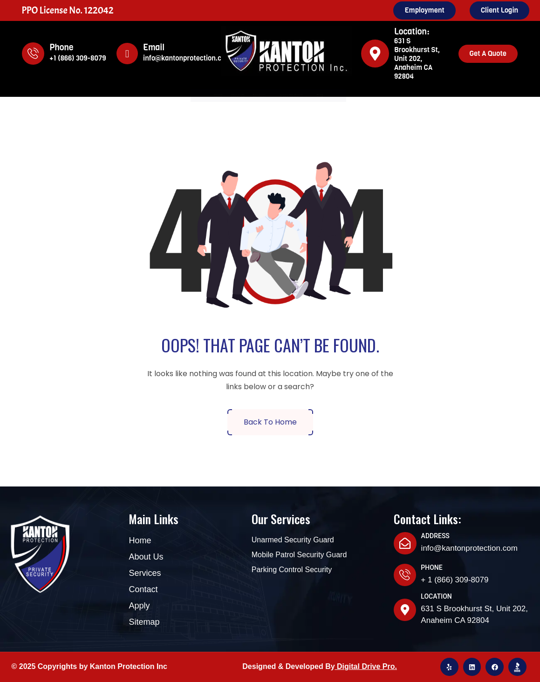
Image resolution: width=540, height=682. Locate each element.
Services (252, 95)
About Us (193, 95)
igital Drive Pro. (369, 666)
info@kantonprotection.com (187, 58)
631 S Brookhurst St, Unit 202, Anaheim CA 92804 (417, 58)
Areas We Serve (329, 95)
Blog (393, 95)
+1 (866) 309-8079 (77, 58)
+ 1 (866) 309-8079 (454, 579)
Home (145, 95)
